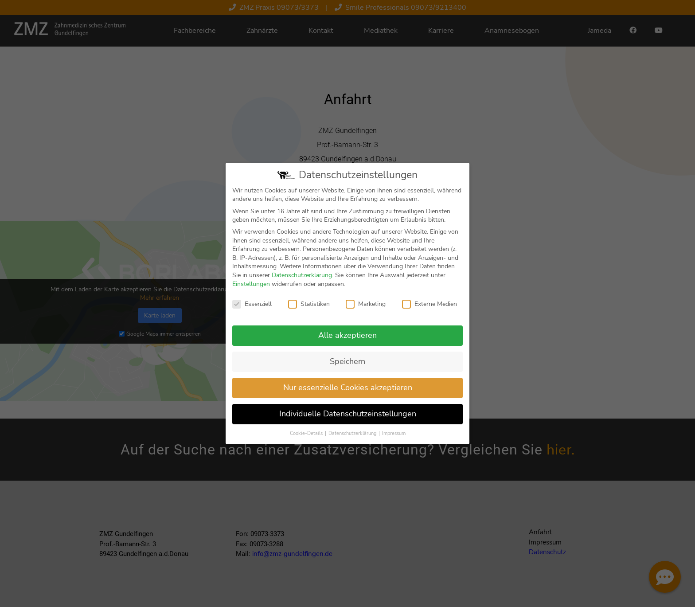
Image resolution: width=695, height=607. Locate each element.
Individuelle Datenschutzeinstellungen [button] (347, 418)
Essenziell (252, 309)
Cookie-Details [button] (307, 438)
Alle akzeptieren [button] (347, 340)
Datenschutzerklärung (302, 280)
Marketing (366, 309)
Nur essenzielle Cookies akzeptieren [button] (347, 392)
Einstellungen (251, 288)
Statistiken (309, 309)
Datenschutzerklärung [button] (353, 438)
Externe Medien (429, 309)
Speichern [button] (347, 366)
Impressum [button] (394, 438)
